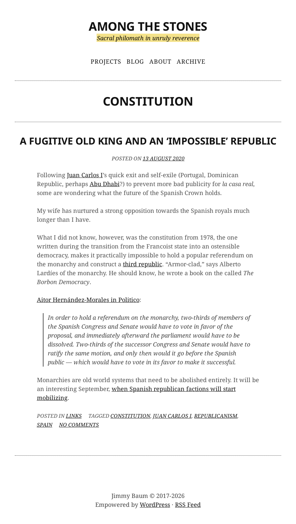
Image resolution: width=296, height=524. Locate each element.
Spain (44, 424)
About (160, 61)
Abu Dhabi (105, 184)
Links (74, 415)
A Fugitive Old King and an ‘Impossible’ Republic (148, 140)
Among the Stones (148, 26)
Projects (106, 61)
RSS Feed (188, 504)
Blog (135, 61)
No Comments (79, 424)
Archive (191, 61)
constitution (130, 415)
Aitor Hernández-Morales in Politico (88, 300)
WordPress (155, 504)
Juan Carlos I (85, 175)
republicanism (215, 415)
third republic (142, 264)
